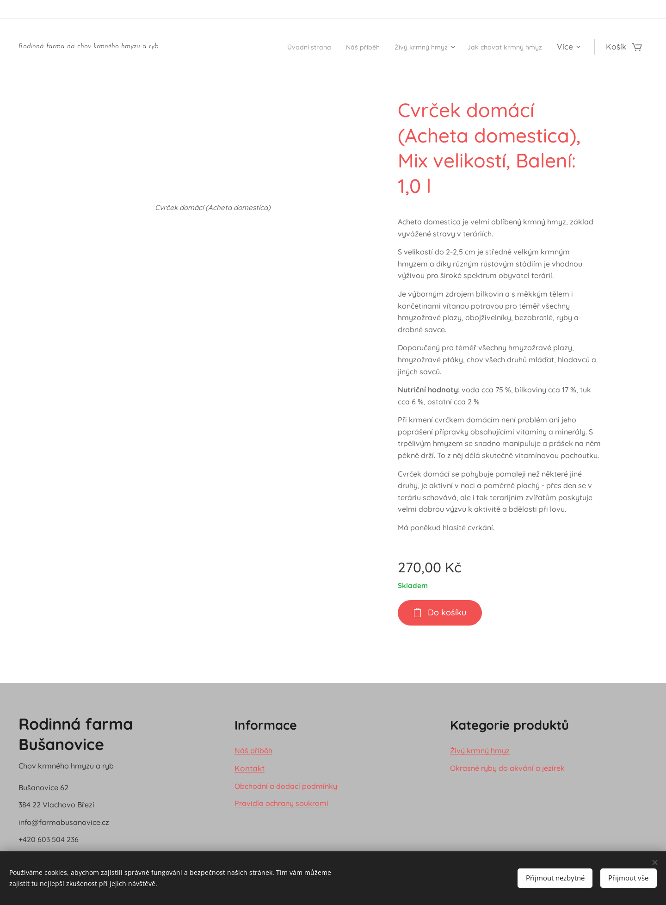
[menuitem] (271, 46)
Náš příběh (253, 750)
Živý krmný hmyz (480, 750)
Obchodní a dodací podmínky (285, 785)
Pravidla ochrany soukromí (281, 803)
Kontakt (249, 768)
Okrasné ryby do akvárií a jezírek (507, 767)
